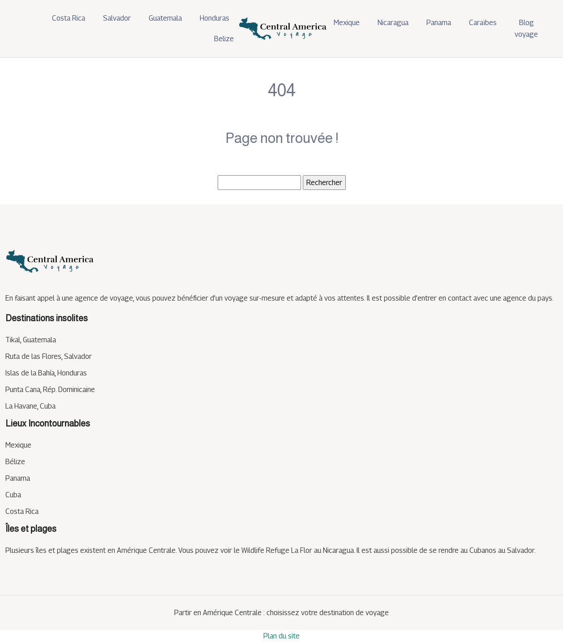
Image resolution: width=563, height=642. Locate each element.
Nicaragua (393, 22)
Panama (438, 22)
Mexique (347, 22)
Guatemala (165, 18)
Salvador (117, 18)
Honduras (214, 18)
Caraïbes (483, 22)
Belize (224, 38)
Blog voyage (526, 28)
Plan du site (281, 636)
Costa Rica (68, 18)
